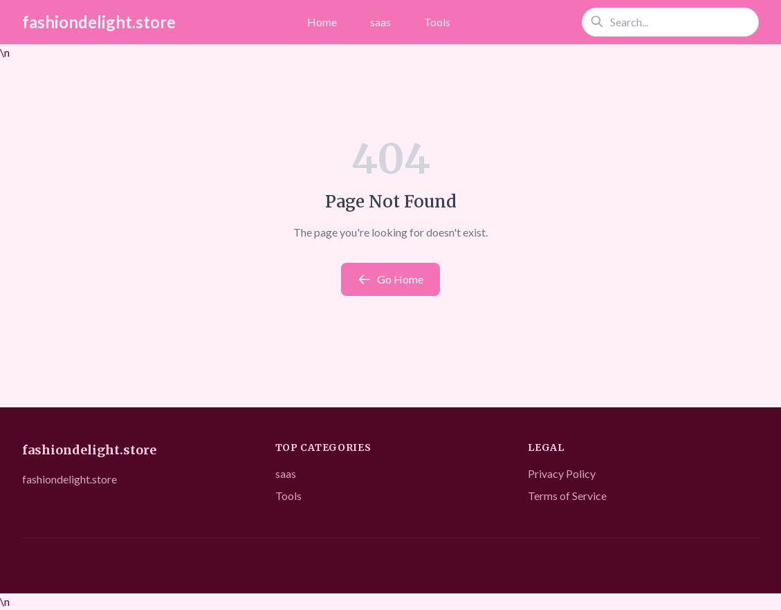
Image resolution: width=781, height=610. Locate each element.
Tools (437, 21)
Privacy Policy (562, 473)
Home (322, 21)
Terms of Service (567, 495)
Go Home (390, 279)
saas (380, 21)
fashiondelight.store (99, 22)
